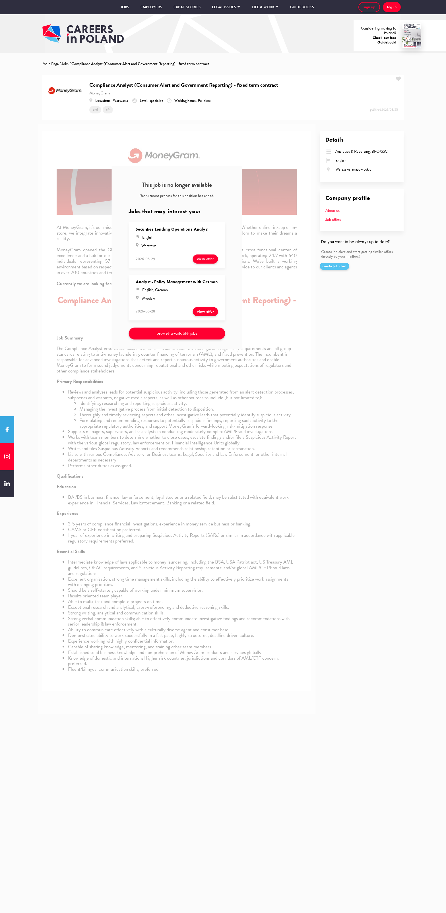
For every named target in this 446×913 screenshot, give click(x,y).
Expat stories (187, 7)
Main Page (50, 64)
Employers (151, 7)
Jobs (125, 7)
